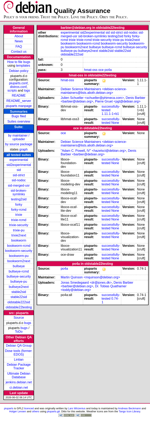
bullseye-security (19, 276)
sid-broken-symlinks (19, 192)
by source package (18, 144)
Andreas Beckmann (129, 408)
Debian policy (18, 71)
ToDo (18, 331)
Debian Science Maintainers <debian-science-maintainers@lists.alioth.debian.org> (94, 90)
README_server (18, 101)
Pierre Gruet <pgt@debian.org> (117, 101)
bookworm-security (18, 250)
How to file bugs (18, 62)
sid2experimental (18, 165)
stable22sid (19, 297)
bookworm (18, 240)
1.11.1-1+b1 (110, 113)
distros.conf (18, 87)
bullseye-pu (19, 281)
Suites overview (18, 121)
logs (27, 90)
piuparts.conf (18, 83)
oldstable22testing (18, 130)
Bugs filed (19, 116)
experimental (19, 159)
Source (19, 317)
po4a (108, 70)
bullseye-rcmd (19, 271)
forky (18, 204)
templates (23, 65)
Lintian (19, 359)
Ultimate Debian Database (18, 375)
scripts (12, 90)
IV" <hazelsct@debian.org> (106, 150)
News (19, 41)
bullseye (19, 266)
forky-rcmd (19, 209)
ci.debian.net (19, 387)
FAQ (18, 46)
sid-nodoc (19, 180)
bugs (27, 323)
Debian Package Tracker (19, 366)
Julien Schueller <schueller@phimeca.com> (92, 97)
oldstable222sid (19, 302)
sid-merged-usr (19, 185)
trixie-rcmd (18, 220)
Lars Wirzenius (77, 408)
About (19, 36)
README (19, 95)
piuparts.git (53, 411)
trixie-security (18, 225)
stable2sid (18, 292)
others (35, 411)
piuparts (8, 408)
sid (19, 170)
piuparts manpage (19, 106)
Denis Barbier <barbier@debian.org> (98, 152)
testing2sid (19, 199)
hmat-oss (91, 70)
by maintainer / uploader (18, 137)
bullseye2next (19, 287)
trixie (18, 214)
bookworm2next (18, 261)
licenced (29, 408)
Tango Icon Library (129, 411)
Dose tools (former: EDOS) (18, 352)
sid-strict (19, 175)
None (115, 122)
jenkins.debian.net (19, 382)
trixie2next (18, 235)
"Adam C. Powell (73, 150)
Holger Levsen (17, 411)
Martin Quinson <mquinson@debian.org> (90, 277)
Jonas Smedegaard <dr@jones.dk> (86, 282)
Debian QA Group (18, 345)
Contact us (18, 51)
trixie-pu (19, 230)
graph (23, 149)
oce (101, 70)
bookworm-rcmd (18, 245)
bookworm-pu (19, 256)
